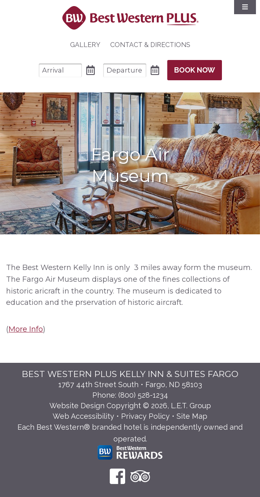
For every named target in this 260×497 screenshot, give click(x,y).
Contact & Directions (150, 45)
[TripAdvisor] (140, 476)
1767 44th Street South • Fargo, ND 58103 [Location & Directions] (130, 384)
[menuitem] (85, 45)
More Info (26, 329)
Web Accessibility (83, 416)
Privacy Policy (145, 416)
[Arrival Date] (60, 70)
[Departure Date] (125, 70)
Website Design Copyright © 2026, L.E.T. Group (130, 405)
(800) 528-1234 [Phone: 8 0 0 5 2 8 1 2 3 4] (143, 395)
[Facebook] (117, 476)
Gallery (85, 45)
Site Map (192, 416)
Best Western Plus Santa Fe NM (130, 18)
